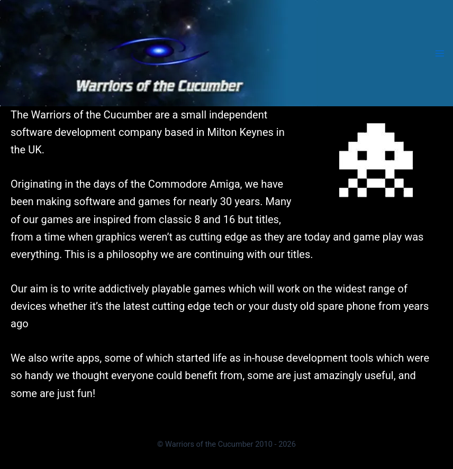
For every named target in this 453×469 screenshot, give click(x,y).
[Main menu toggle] (440, 53)
